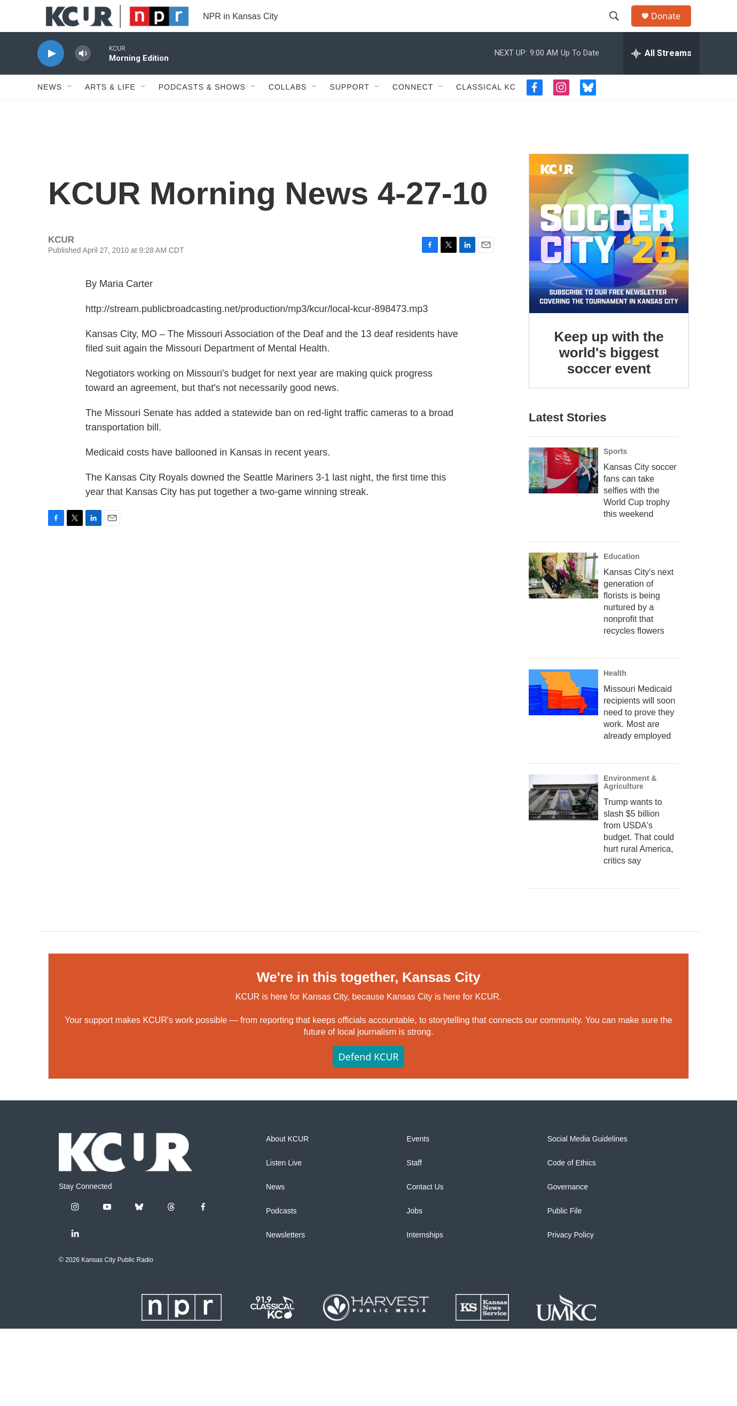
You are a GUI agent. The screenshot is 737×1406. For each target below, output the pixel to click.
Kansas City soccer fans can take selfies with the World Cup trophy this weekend (640, 546)
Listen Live (284, 1240)
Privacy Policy (570, 1312)
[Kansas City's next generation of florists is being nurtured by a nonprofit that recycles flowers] (563, 631)
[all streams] (661, 77)
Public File (564, 1288)
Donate (672, 28)
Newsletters (285, 1312)
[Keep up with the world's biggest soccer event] (608, 268)
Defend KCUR (368, 1134)
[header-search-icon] (619, 28)
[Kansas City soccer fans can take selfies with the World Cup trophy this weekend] (563, 526)
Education (621, 612)
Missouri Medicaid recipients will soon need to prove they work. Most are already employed (639, 768)
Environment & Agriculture (630, 838)
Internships (424, 1312)
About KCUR (287, 1216)
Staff (414, 1240)
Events (417, 1216)
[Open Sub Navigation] (70, 111)
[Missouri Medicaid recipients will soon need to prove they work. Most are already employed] (563, 748)
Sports (615, 507)
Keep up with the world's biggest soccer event (609, 387)
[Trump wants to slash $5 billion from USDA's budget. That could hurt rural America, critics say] (563, 853)
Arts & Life (110, 111)
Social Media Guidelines (587, 1216)
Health (614, 729)
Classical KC (486, 111)
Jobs (414, 1288)
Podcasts (281, 1288)
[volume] (83, 78)
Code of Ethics (571, 1240)
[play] (50, 77)
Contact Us (424, 1264)
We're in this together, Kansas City (368, 1054)
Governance (567, 1264)
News (49, 111)
